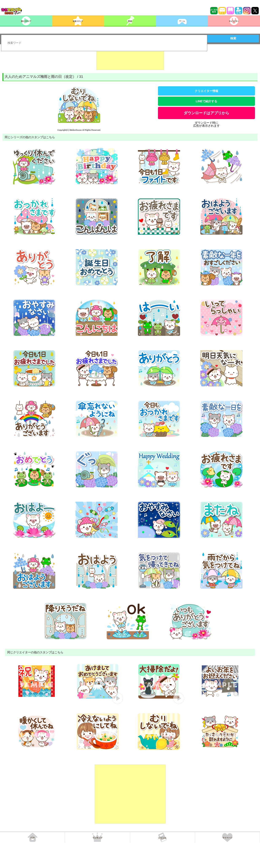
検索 (233, 38)
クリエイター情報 (206, 91)
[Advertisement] (130, 59)
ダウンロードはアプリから (206, 113)
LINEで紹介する (206, 101)
